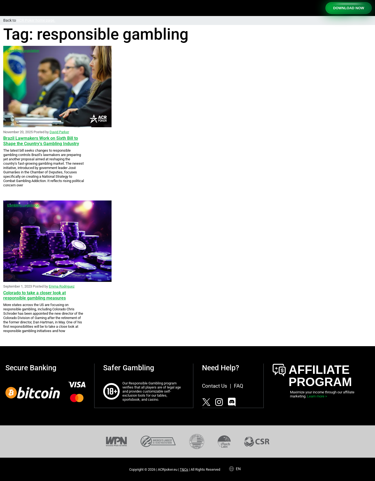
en (238, 468)
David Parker (59, 132)
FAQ (238, 386)
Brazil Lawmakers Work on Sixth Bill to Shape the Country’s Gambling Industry (41, 141)
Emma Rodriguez (61, 286)
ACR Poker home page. (36, 20)
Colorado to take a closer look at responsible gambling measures (34, 295)
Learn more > (317, 396)
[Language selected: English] (237, 468)
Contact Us (214, 386)
